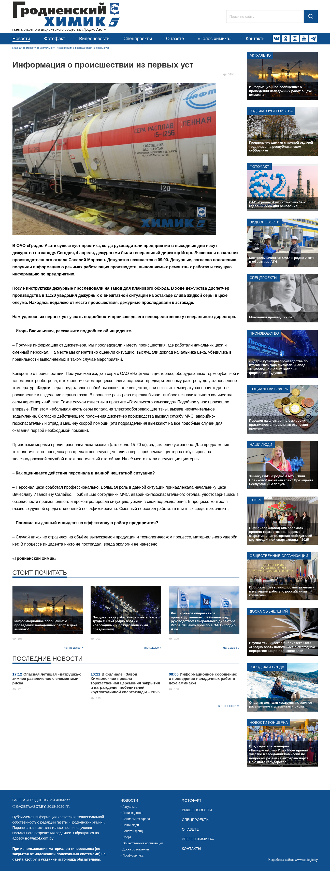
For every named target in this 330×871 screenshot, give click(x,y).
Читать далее (72, 647)
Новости (21, 38)
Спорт (256, 500)
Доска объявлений (269, 611)
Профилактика (133, 855)
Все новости (227, 706)
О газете (175, 38)
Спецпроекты (137, 38)
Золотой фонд (133, 831)
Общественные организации (279, 556)
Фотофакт (54, 38)
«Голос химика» (215, 38)
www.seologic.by (306, 860)
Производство (264, 333)
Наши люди (261, 444)
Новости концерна (269, 722)
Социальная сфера (269, 389)
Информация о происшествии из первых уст (83, 47)
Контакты (256, 38)
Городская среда (267, 667)
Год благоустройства (271, 111)
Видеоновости (94, 38)
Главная (17, 47)
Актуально (46, 47)
